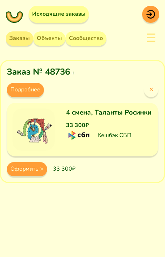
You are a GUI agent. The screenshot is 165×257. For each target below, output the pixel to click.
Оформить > (27, 169)
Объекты (49, 38)
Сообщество (86, 38)
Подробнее (25, 90)
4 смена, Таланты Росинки (108, 112)
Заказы (19, 38)
